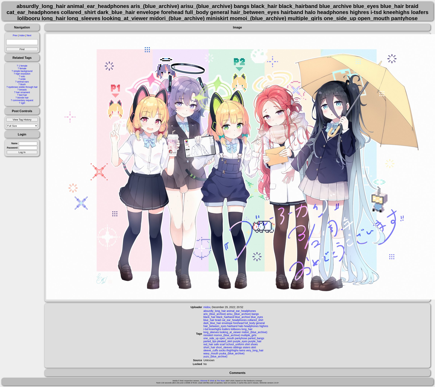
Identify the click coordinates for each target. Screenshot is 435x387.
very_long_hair (255, 350)
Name (14, 143)
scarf (222, 344)
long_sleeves (211, 332)
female (23, 68)
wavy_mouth (210, 353)
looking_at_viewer (230, 332)
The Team (221, 381)
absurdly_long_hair (214, 310)
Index (22, 35)
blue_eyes (257, 317)
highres (263, 326)
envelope (227, 323)
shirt (247, 344)
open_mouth (226, 338)
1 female (23, 65)
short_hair (209, 347)
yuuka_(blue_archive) (232, 353)
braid (218, 320)
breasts (23, 89)
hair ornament (23, 92)
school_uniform (235, 344)
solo (23, 76)
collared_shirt (255, 320)
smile (23, 79)
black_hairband (225, 317)
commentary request (23, 100)
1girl (23, 103)
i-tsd (205, 329)
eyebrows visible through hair (23, 87)
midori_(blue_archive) (254, 332)
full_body (250, 323)
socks (222, 350)
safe (216, 344)
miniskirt (208, 335)
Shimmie (203, 381)
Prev (15, 35)
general (260, 323)
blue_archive (242, 317)
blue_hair (208, 320)
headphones (251, 326)
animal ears (23, 81)
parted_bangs (256, 338)
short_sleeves (224, 347)
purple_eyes (240, 341)
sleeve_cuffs (210, 350)
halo (240, 326)
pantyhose (241, 338)
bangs (255, 313)
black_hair (209, 317)
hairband (232, 326)
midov (206, 307)
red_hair (208, 344)
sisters (246, 347)
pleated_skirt (224, 341)
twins (242, 350)
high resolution (23, 73)
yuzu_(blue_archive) (215, 356)
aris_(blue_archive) (214, 313)
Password (12, 147)
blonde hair (23, 97)
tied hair (23, 95)
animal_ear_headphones (241, 310)
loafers (226, 329)
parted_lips (209, 341)
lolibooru (236, 329)
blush (23, 84)
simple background (22, 71)
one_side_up (211, 338)
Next (29, 35)
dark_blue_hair (212, 323)
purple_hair (254, 341)
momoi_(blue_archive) (227, 335)
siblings (237, 347)
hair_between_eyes (214, 326)
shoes (254, 344)
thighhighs (232, 350)
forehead (238, 323)
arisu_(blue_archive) (239, 313)
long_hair (247, 329)
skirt (253, 347)
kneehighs (215, 329)
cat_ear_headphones (234, 320)
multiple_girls (249, 335)
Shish (212, 381)
